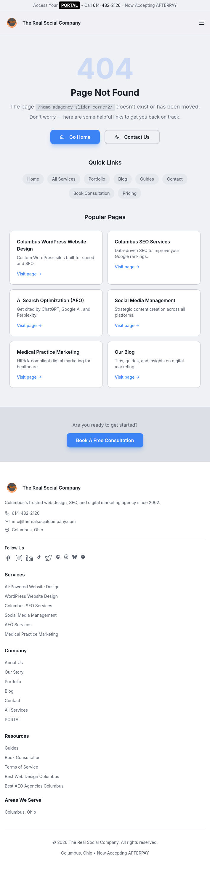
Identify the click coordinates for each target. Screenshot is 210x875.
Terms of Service (21, 766)
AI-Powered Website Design (32, 586)
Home (33, 178)
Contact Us (132, 137)
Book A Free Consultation (105, 440)
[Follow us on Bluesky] (74, 558)
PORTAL (69, 5)
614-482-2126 (107, 5)
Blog (122, 178)
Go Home (75, 137)
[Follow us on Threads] (66, 558)
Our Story (14, 672)
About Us (14, 662)
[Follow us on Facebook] (8, 558)
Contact (175, 178)
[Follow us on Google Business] (83, 558)
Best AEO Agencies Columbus (34, 785)
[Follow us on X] (48, 558)
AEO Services (18, 624)
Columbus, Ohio (20, 812)
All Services (64, 178)
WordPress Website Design (31, 596)
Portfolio (97, 178)
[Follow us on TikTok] (39, 558)
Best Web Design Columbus (32, 776)
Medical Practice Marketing (31, 634)
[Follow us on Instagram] (19, 558)
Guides (147, 178)
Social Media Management (31, 615)
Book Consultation (91, 193)
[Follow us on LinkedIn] (29, 558)
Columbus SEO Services (28, 605)
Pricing (130, 193)
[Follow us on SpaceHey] (58, 558)
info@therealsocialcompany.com (40, 521)
